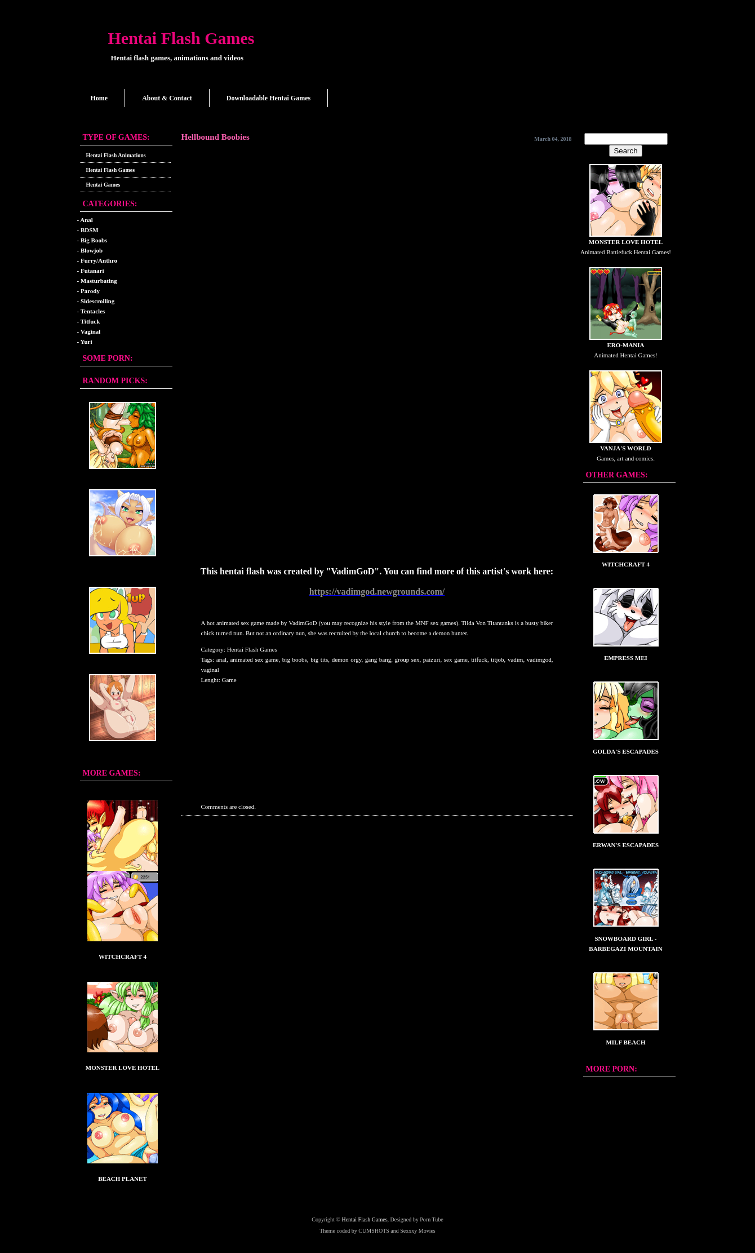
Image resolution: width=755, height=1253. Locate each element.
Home (99, 98)
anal (221, 659)
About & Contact (167, 98)
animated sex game (254, 659)
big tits (319, 659)
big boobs (294, 659)
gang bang (378, 659)
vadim (515, 659)
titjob (497, 659)
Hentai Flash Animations (116, 155)
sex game (456, 659)
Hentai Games (103, 184)
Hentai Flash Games (181, 38)
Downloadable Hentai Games (268, 98)
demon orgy (347, 659)
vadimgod (539, 659)
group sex (407, 659)
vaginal (210, 669)
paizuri (432, 659)
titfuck (479, 659)
